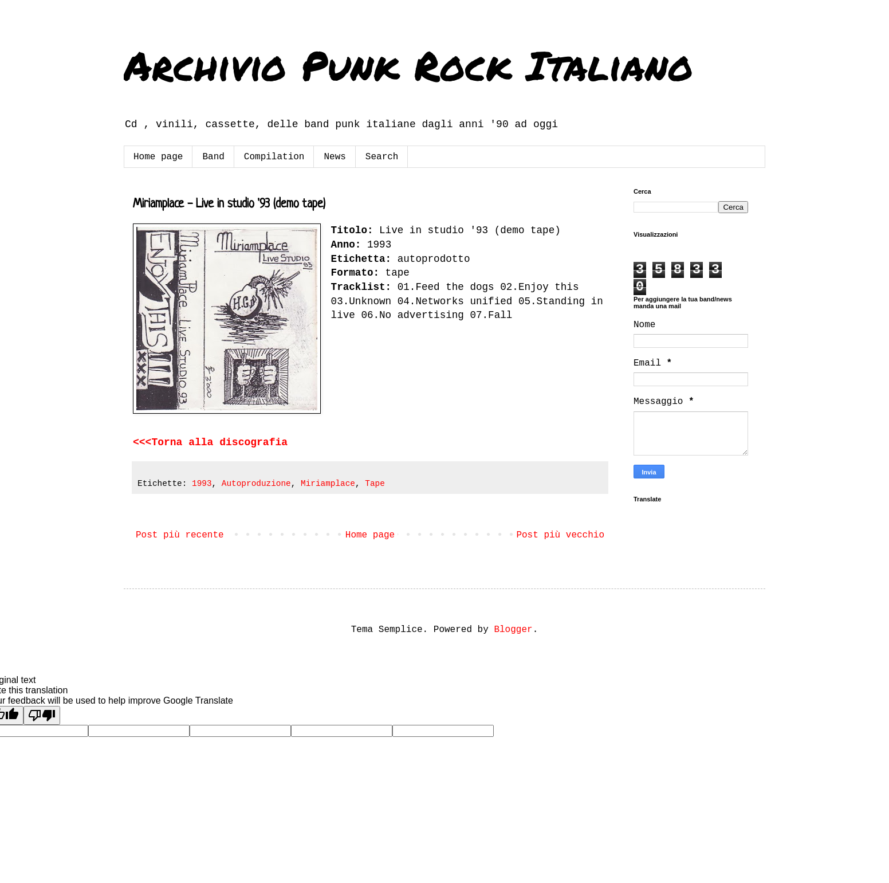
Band (213, 157)
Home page (158, 157)
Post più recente (180, 535)
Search (382, 157)
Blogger (513, 630)
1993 (202, 483)
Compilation (274, 157)
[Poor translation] (41, 715)
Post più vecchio (560, 535)
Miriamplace (328, 483)
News (334, 157)
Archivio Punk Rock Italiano (408, 64)
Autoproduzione (256, 483)
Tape (375, 483)
